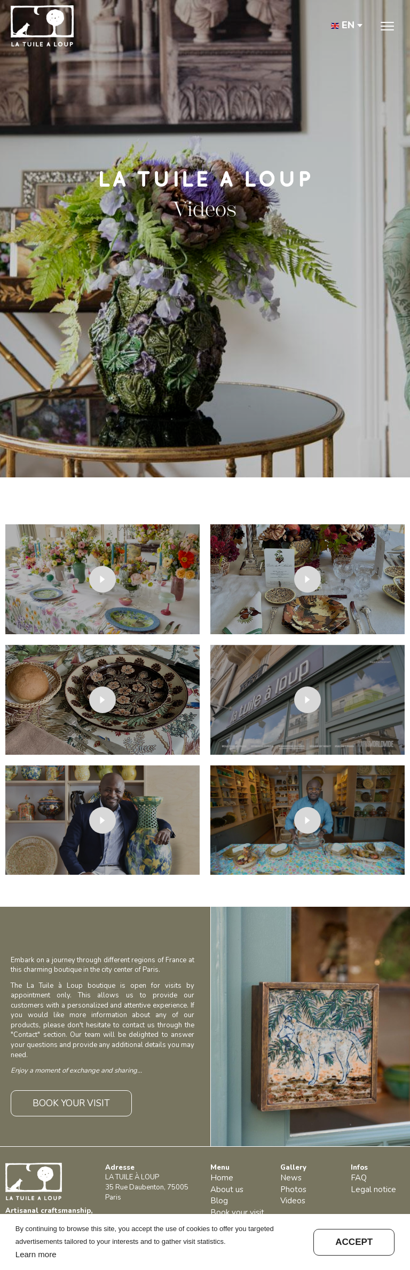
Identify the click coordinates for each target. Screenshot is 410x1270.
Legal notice (373, 1189)
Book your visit (237, 1212)
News (291, 1177)
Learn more (36, 1254)
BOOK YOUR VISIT (71, 1103)
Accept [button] (354, 1242)
